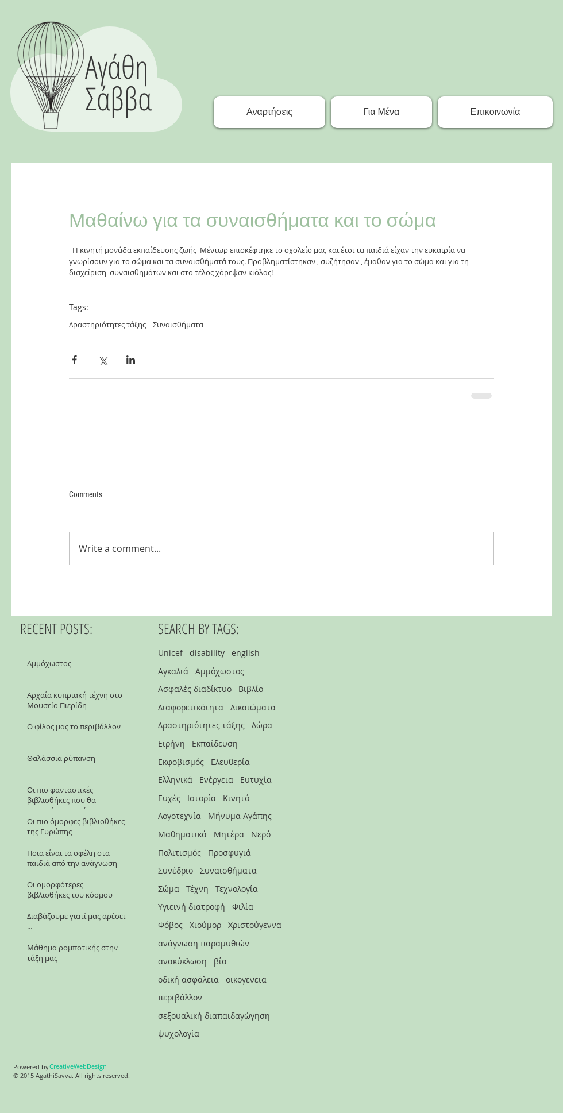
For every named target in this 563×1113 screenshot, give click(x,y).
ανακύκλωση (182, 961)
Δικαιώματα (253, 707)
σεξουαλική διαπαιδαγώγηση (214, 1015)
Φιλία (242, 906)
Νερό (261, 834)
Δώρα (262, 725)
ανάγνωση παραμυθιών (203, 943)
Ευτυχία (256, 779)
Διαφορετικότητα (190, 707)
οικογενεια (246, 979)
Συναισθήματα (178, 324)
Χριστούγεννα (255, 924)
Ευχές (169, 798)
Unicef (170, 652)
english (246, 652)
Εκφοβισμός (181, 761)
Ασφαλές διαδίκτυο (195, 688)
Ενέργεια (216, 779)
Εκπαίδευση (215, 743)
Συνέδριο (175, 870)
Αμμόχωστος (219, 671)
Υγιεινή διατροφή (191, 906)
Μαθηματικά (182, 834)
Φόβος (170, 924)
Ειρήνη (171, 743)
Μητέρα (229, 834)
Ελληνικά (175, 779)
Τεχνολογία (236, 888)
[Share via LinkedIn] (130, 359)
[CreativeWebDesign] (78, 1066)
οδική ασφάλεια (188, 979)
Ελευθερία (230, 761)
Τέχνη (197, 888)
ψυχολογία (178, 1033)
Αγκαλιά (173, 671)
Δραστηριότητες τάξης (107, 324)
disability (207, 652)
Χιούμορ (205, 924)
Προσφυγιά (229, 852)
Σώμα (168, 888)
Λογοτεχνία (179, 815)
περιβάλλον (180, 997)
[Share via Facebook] (74, 359)
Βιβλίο (250, 688)
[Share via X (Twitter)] (102, 359)
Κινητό (236, 798)
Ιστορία (201, 798)
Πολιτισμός (179, 852)
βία (220, 961)
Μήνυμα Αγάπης (240, 815)
